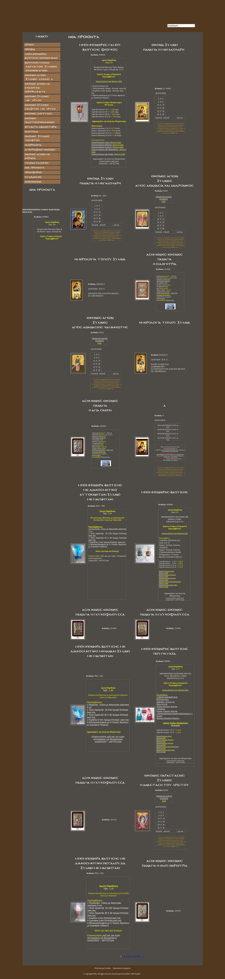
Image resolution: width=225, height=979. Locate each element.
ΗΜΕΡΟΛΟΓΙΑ (33, 145)
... (140, 956)
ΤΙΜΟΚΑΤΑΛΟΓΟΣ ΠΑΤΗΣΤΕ (163, 198)
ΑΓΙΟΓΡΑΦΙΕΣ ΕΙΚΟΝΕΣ (40, 150)
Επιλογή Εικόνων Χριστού (107, 147)
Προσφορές (33, 172)
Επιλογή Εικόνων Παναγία (107, 145)
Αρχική (29, 45)
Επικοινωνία (33, 182)
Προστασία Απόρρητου (121, 968)
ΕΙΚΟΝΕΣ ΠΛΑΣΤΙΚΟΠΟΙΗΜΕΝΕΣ (39, 120)
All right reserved (104, 974)
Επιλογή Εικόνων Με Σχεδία (108, 154)
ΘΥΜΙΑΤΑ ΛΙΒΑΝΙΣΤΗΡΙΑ (41, 127)
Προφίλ (30, 49)
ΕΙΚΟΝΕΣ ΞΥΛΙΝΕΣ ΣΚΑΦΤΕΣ (37, 138)
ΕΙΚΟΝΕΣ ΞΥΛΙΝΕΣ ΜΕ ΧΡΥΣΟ (40, 98)
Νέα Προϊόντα (35, 168)
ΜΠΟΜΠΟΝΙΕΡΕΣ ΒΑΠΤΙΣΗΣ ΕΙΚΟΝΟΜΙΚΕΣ (41, 56)
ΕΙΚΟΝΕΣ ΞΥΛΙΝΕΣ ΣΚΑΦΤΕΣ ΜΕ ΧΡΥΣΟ (40, 107)
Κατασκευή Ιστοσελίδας (121, 974)
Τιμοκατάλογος (36, 163)
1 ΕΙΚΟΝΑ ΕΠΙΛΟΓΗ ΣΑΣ (167, 696)
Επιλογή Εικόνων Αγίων (106, 142)
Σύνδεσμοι (33, 177)
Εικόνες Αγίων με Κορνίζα (37, 156)
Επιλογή (166, 572)
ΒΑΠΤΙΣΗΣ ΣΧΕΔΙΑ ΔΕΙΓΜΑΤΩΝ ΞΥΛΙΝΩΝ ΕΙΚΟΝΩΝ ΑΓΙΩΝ (41, 67)
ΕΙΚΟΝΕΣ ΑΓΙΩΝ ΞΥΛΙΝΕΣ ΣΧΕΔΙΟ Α (39, 77)
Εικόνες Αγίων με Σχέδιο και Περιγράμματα (37, 88)
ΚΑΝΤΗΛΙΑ (31, 132)
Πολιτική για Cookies (103, 968)
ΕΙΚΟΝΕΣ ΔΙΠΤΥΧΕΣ (38, 114)
